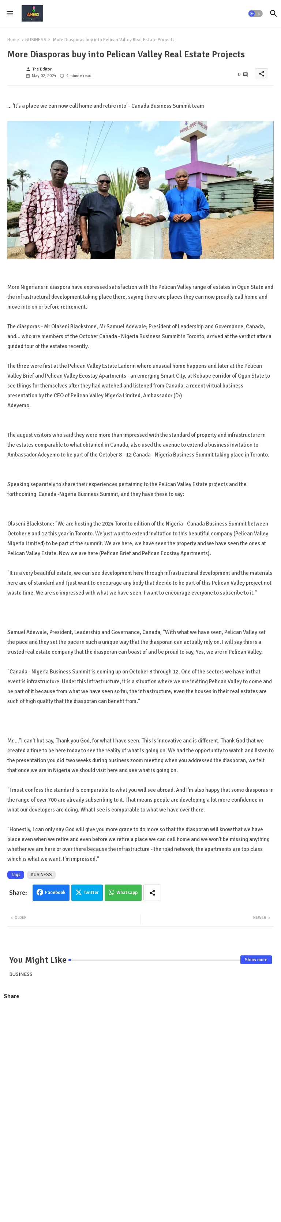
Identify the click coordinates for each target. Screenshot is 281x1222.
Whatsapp (127, 893)
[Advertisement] (140, 1059)
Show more (256, 960)
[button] (255, 13)
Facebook (55, 893)
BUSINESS (35, 40)
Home (13, 40)
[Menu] (10, 13)
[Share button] (152, 893)
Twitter (91, 893)
